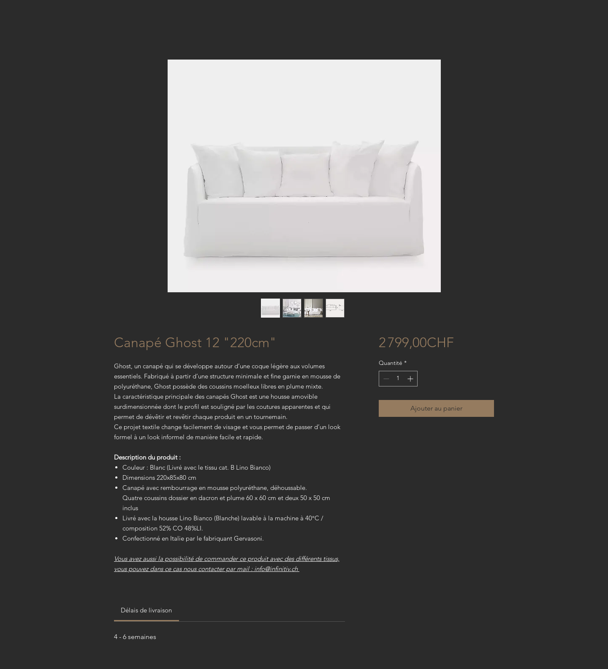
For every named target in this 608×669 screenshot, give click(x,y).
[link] (146, 610)
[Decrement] (385, 378)
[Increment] (411, 378)
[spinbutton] (398, 378)
